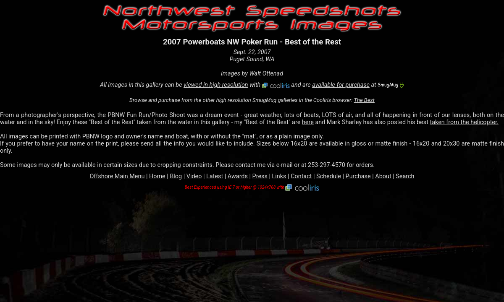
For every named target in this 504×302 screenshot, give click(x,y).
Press (260, 176)
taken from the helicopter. (464, 122)
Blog (176, 176)
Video (194, 176)
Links (279, 176)
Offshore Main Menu (116, 176)
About (383, 176)
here (308, 122)
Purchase (358, 176)
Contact (301, 176)
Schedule (328, 176)
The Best (364, 100)
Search (405, 176)
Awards (238, 176)
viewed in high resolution (216, 85)
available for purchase (341, 85)
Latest (214, 176)
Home (157, 176)
